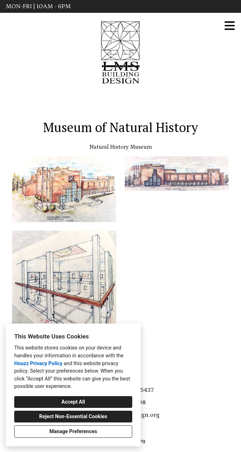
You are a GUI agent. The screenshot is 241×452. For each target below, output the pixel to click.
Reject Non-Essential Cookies (73, 417)
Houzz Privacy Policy (38, 364)
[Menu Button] (230, 26)
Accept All (73, 402)
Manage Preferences (73, 432)
